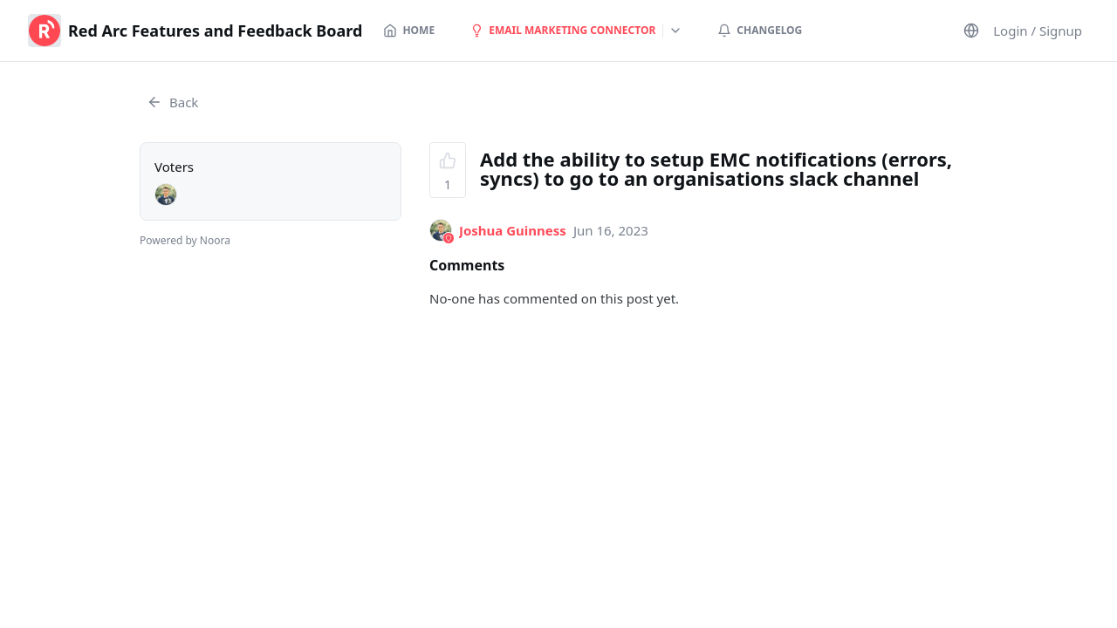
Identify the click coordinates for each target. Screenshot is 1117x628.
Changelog (759, 30)
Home (409, 30)
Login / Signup (1037, 30)
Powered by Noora (185, 240)
